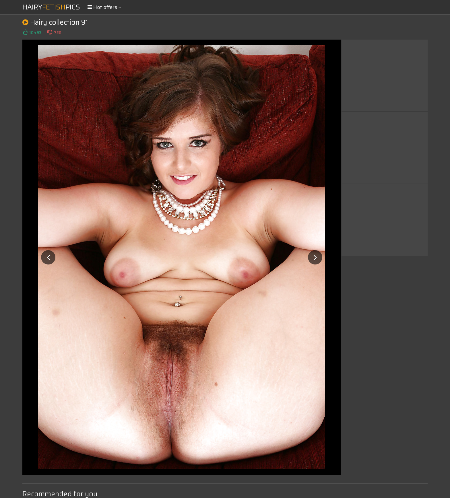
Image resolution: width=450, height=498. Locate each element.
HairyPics (51, 7)
